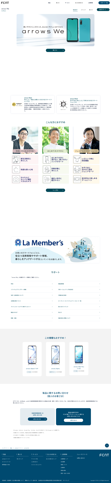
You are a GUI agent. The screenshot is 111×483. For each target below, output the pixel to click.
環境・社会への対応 (65, 474)
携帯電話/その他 (6, 465)
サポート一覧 (103, 3)
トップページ (4, 449)
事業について (64, 465)
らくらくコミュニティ (36, 465)
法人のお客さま (78, 2)
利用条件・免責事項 (6, 481)
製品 (11, 449)
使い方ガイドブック (63, 307)
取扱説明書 (61, 285)
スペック (83, 10)
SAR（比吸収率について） (18, 296)
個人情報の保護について (18, 481)
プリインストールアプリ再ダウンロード (21, 307)
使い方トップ (20, 459)
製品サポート (102, 9)
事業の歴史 (63, 471)
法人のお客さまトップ (51, 459)
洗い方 (60, 313)
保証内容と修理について (64, 319)
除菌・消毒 (14, 319)
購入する (55, 50)
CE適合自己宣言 (62, 296)
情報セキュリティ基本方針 (31, 481)
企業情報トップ (64, 459)
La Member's (34, 462)
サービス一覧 (34, 459)
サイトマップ (66, 481)
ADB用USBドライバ (16, 302)
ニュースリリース (82, 455)
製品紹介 (75, 10)
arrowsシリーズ (18, 449)
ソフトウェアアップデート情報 (19, 290)
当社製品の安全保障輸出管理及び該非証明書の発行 (50, 481)
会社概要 (63, 462)
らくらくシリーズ (6, 462)
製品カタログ (14, 313)
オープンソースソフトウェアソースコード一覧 (70, 302)
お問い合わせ (73, 421)
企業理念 (63, 468)
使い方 (56, 2)
